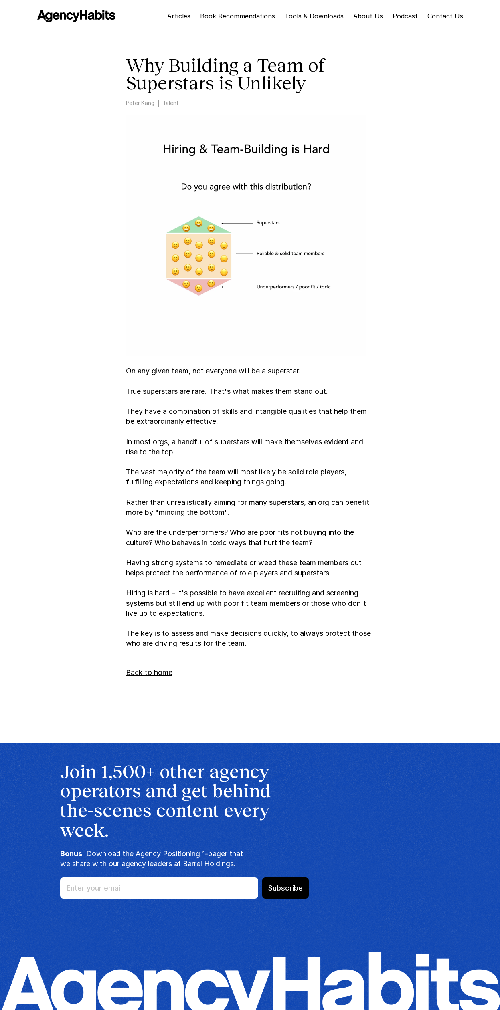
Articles (178, 16)
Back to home (149, 672)
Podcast (405, 16)
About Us (368, 16)
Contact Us (445, 16)
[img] (76, 16)
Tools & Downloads (314, 16)
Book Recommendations (237, 16)
